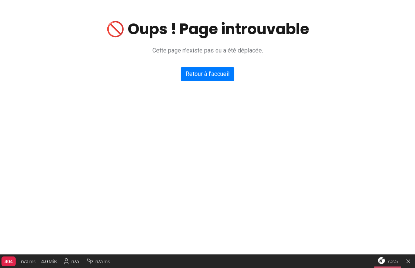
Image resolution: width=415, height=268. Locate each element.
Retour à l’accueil (207, 73)
